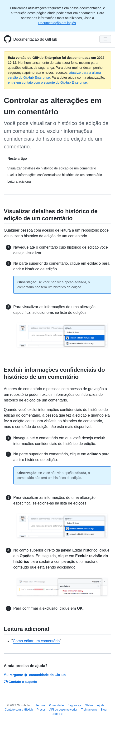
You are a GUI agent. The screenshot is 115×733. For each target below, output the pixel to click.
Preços (41, 709)
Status (89, 705)
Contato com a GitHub (19, 709)
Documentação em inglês (57, 23)
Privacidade (56, 705)
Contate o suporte (20, 682)
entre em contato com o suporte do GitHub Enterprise (47, 82)
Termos (40, 705)
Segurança (74, 705)
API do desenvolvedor (63, 709)
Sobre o (57, 714)
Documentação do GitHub (35, 39)
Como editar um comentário (36, 641)
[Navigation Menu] (105, 39)
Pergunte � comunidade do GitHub (35, 675)
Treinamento (89, 709)
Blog (103, 709)
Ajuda (101, 705)
